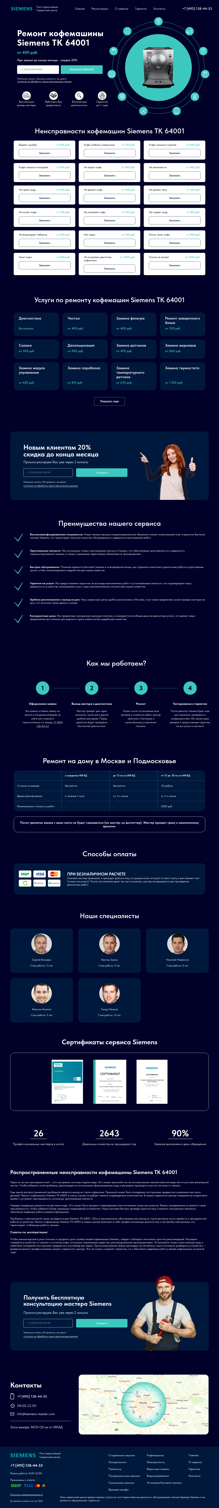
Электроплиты (156, 1462)
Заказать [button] (44, 153)
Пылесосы (114, 1469)
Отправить (102, 472)
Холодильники (117, 1462)
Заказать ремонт (81, 69)
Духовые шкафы (118, 1489)
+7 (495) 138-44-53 (197, 9)
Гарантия (141, 8)
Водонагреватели (158, 1475)
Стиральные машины (121, 1455)
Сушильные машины (121, 1482)
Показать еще (109, 401)
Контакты (159, 8)
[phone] (48, 472)
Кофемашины (155, 1455)
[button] (36, 324)
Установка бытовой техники (164, 1482)
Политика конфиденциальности (26, 1494)
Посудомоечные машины (124, 1475)
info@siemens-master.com (36, 1414)
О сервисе (121, 8)
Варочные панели (158, 1469)
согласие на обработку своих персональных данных (44, 81)
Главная (80, 8)
